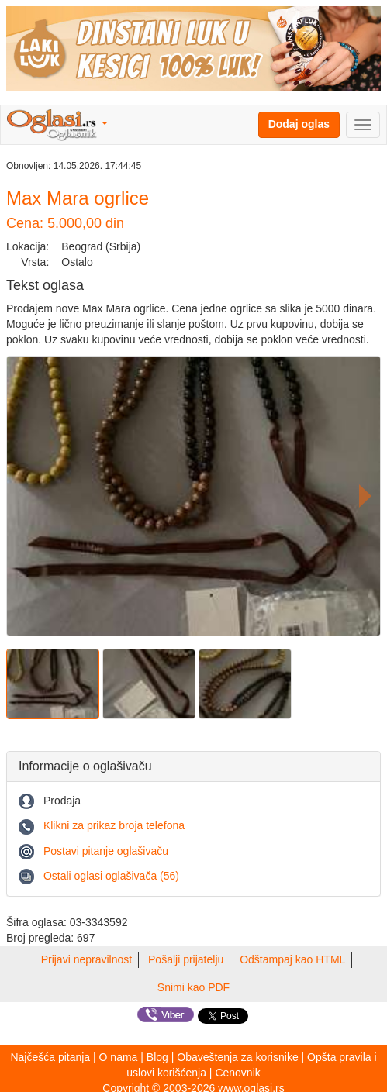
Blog (157, 1057)
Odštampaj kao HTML (292, 959)
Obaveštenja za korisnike (237, 1057)
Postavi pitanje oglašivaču (105, 851)
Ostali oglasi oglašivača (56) (111, 876)
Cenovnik (237, 1072)
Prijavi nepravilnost (87, 959)
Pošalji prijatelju (185, 959)
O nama (118, 1057)
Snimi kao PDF (193, 987)
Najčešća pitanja (50, 1057)
